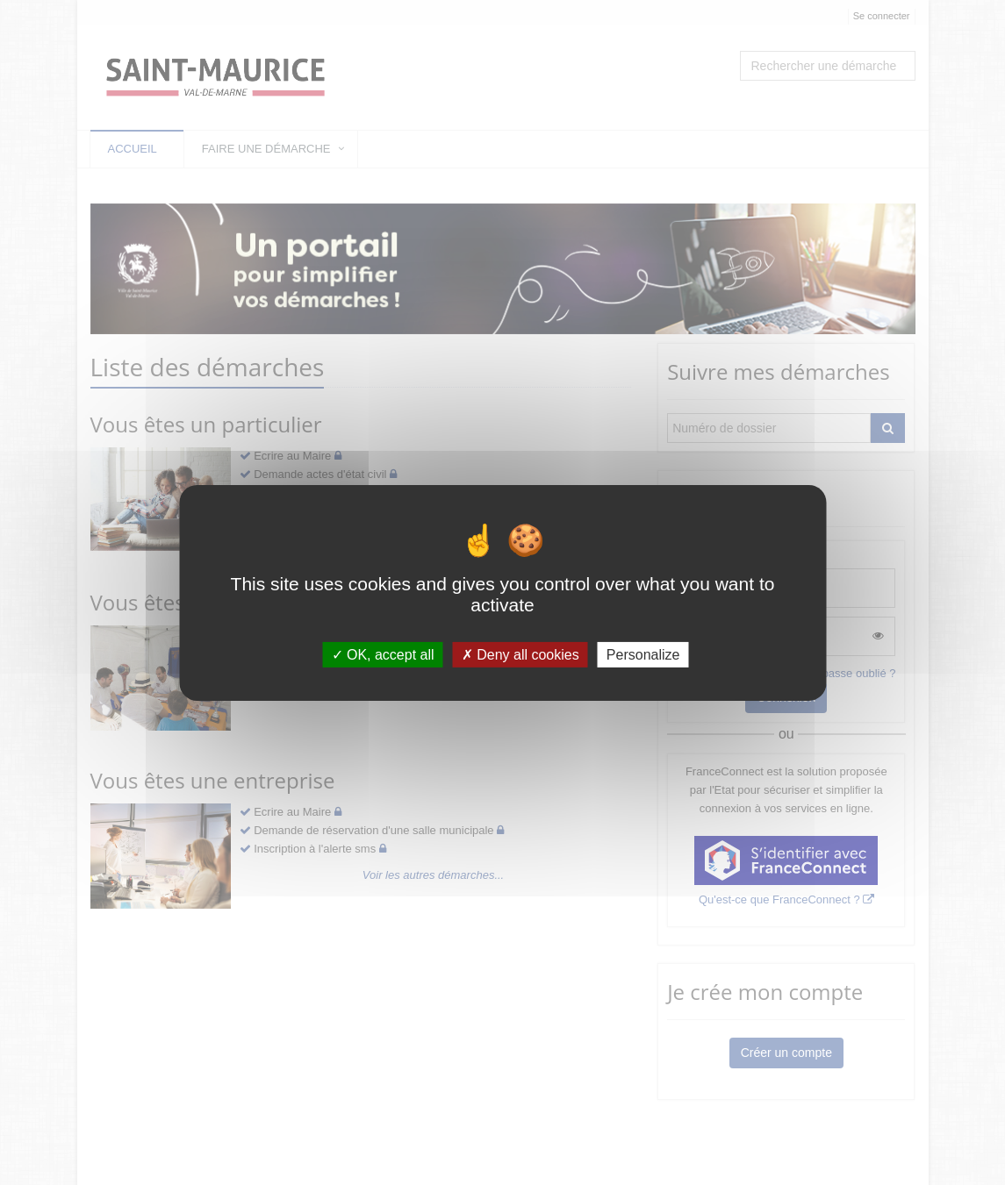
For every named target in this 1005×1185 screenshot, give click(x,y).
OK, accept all (383, 653)
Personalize (643, 653)
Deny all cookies (520, 653)
